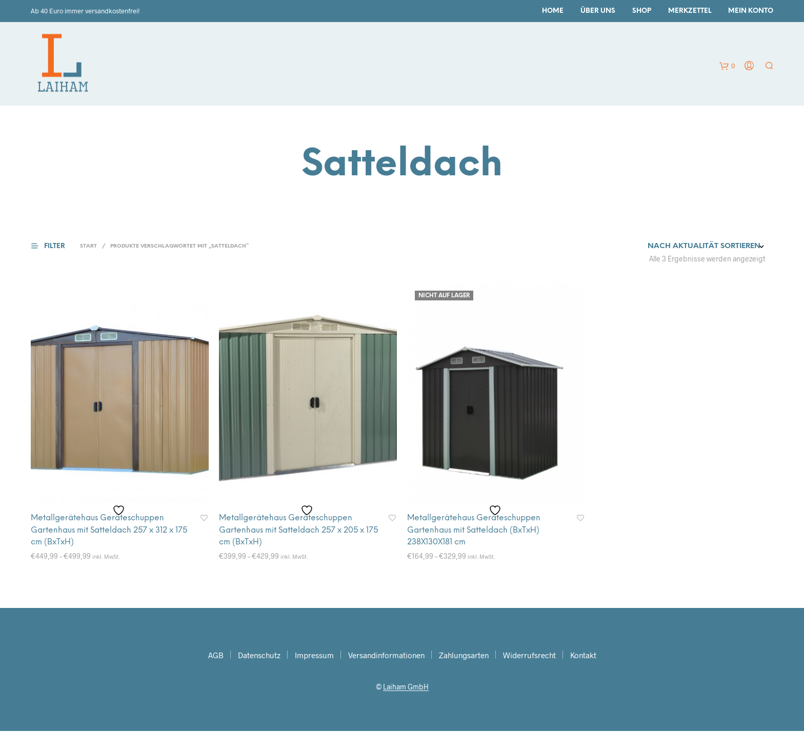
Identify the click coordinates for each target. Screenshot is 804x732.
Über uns (597, 11)
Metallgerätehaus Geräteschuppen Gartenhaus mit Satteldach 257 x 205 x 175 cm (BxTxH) (296, 530)
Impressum (314, 656)
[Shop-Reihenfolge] (680, 246)
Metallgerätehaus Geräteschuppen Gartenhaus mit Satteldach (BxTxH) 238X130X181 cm (477, 530)
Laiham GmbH (406, 688)
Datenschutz (259, 656)
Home (553, 11)
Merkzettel (689, 11)
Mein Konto (750, 11)
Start (88, 246)
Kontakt (583, 656)
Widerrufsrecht (529, 656)
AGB (216, 656)
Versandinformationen (386, 656)
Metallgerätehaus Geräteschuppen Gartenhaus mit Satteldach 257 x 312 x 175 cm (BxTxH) (106, 530)
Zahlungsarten (464, 656)
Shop (641, 11)
